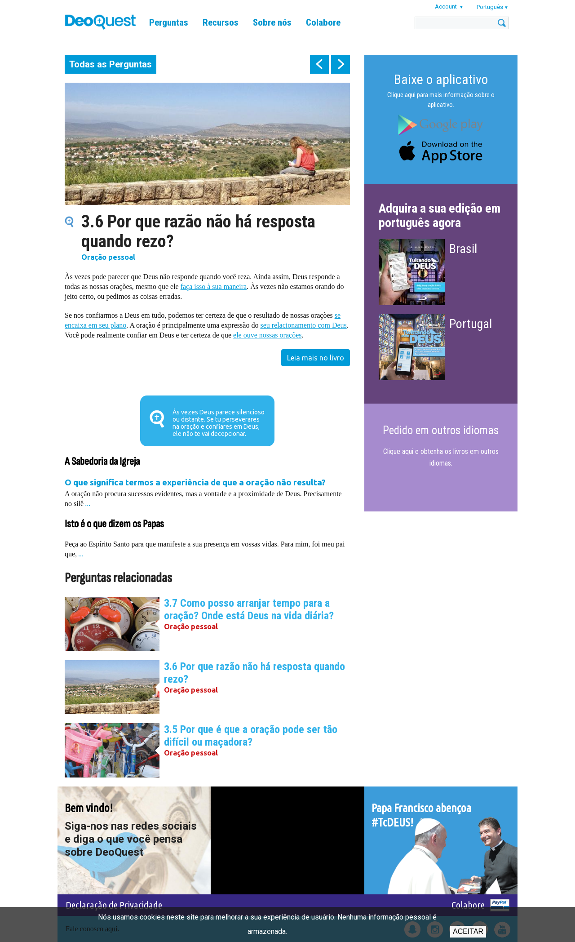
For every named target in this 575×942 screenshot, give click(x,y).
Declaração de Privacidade (114, 905)
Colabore (323, 22)
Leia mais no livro (315, 358)
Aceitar (468, 931)
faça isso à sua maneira (214, 286)
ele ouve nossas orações (267, 335)
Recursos (221, 22)
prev (319, 64)
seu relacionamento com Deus (303, 325)
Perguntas (168, 22)
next (340, 64)
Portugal (470, 323)
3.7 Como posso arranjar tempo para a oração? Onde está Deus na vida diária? (249, 609)
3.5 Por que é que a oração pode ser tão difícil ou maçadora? (250, 735)
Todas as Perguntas (110, 64)
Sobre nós (272, 22)
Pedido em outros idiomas (441, 430)
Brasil (463, 248)
